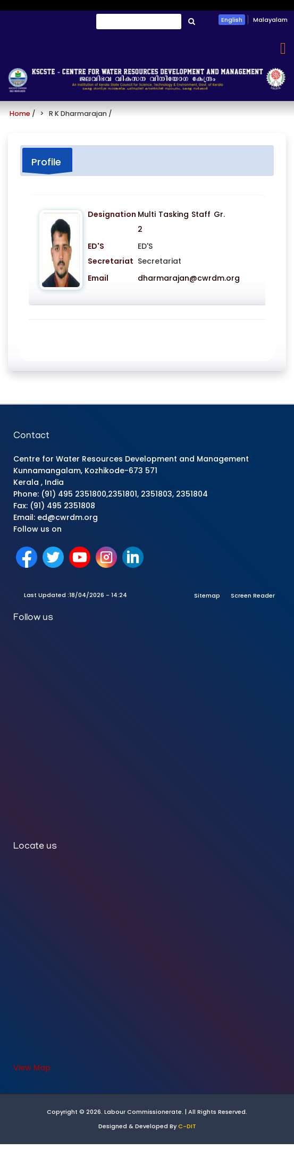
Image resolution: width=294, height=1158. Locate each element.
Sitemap (207, 595)
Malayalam (270, 19)
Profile (46, 162)
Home (20, 113)
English (231, 19)
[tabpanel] (147, 263)
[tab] (47, 161)
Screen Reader (253, 595)
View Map (32, 1067)
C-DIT (187, 1126)
